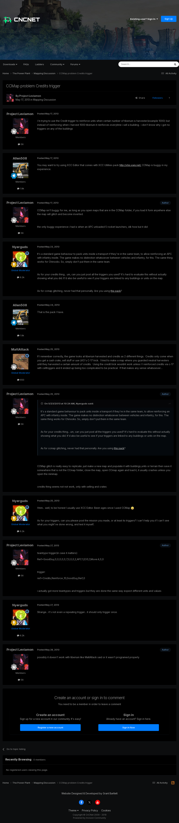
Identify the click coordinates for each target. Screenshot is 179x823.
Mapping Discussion (44, 99)
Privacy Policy (90, 810)
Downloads (10, 64)
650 (20, 379)
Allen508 (20, 158)
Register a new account (50, 727)
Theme (73, 810)
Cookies (106, 810)
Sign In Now (128, 727)
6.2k (20, 277)
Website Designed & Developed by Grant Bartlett (89, 793)
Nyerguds (20, 247)
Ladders (39, 64)
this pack (116, 290)
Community (57, 64)
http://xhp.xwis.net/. (130, 165)
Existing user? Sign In (144, 19)
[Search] (136, 64)
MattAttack (20, 349)
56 (21, 144)
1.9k (20, 188)
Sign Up (169, 18)
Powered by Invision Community (89, 818)
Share (140, 97)
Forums (75, 64)
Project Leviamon (30, 95)
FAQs (26, 64)
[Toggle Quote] (42, 403)
